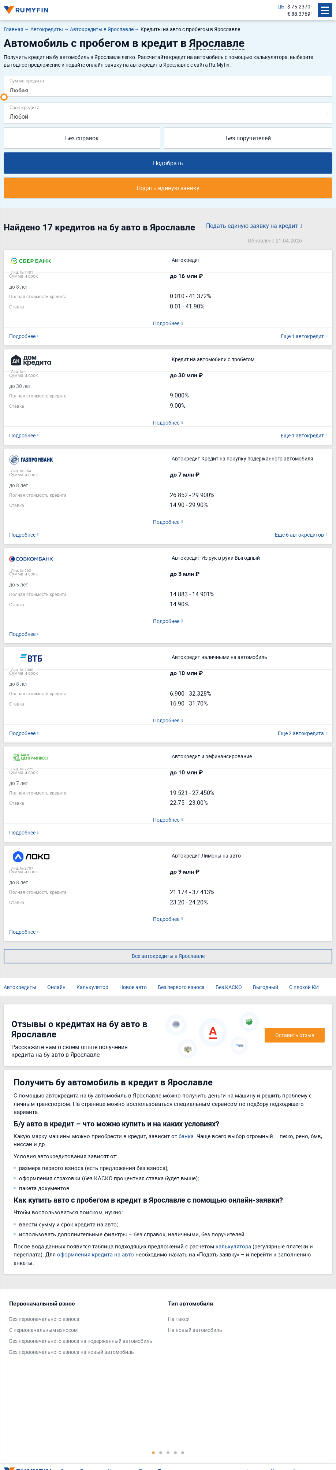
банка (186, 1136)
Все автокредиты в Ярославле (168, 955)
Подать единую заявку (168, 188)
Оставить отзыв (294, 1035)
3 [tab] (168, 1452)
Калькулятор (92, 987)
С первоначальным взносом (43, 1329)
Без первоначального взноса (44, 1318)
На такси (179, 1318)
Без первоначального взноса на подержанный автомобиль (80, 1340)
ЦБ (280, 6)
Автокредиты (20, 987)
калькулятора (233, 1246)
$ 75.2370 (298, 6)
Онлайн (56, 987)
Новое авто (133, 987)
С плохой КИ (304, 987)
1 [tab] (153, 1452)
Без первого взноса (181, 987)
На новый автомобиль (195, 1329)
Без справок (82, 138)
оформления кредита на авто (95, 1254)
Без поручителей (248, 138)
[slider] (4, 97)
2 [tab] (160, 1452)
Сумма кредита (27, 80)
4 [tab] (175, 1452)
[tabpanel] (85, 1329)
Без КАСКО (229, 987)
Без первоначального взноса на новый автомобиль (71, 1351)
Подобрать (168, 163)
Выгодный (265, 987)
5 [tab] (182, 1452)
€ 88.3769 (298, 13)
